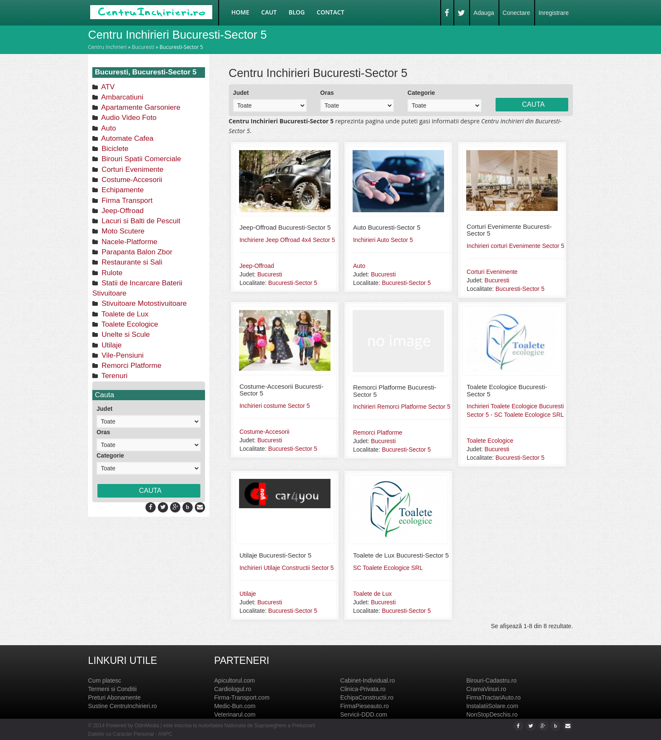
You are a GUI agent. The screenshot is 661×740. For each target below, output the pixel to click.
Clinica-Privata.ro (363, 689)
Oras (103, 432)
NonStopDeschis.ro (492, 714)
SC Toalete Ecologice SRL (388, 567)
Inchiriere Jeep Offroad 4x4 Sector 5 (287, 239)
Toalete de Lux (124, 314)
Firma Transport (126, 200)
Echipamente (122, 190)
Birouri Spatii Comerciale (140, 159)
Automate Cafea (127, 138)
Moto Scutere (122, 231)
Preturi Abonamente (114, 697)
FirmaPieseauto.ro (364, 706)
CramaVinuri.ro (486, 689)
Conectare (516, 12)
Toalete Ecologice (129, 324)
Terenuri (114, 376)
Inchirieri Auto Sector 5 (383, 239)
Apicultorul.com (234, 680)
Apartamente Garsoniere (140, 107)
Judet (104, 408)
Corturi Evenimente (131, 169)
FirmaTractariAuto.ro (493, 697)
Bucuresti (143, 47)
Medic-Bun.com (234, 706)
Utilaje (111, 345)
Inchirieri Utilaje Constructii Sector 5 (286, 567)
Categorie (110, 455)
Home (240, 12)
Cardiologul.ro (232, 689)
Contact (331, 12)
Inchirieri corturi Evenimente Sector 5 (515, 245)
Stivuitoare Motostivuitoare (143, 303)
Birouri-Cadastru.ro (491, 680)
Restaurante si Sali (131, 262)
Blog (297, 12)
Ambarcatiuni (121, 97)
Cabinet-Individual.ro (367, 680)
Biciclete (114, 149)
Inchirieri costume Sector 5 (274, 405)
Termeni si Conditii (112, 689)
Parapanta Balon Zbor (136, 252)
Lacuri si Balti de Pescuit (140, 221)
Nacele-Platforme (128, 242)
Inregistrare (553, 12)
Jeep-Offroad (122, 211)
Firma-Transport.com (241, 697)
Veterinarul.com (234, 714)
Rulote (111, 273)
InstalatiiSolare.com (492, 706)
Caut (268, 12)
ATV (107, 87)
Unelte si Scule (125, 334)
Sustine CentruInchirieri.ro (122, 706)
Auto (108, 128)
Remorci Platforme (130, 365)
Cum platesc (104, 680)
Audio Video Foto (128, 118)
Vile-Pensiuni (122, 355)
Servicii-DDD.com (363, 714)
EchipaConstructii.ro (366, 697)
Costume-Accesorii (131, 180)
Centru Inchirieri (107, 47)
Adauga (483, 12)
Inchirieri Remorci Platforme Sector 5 (401, 406)
